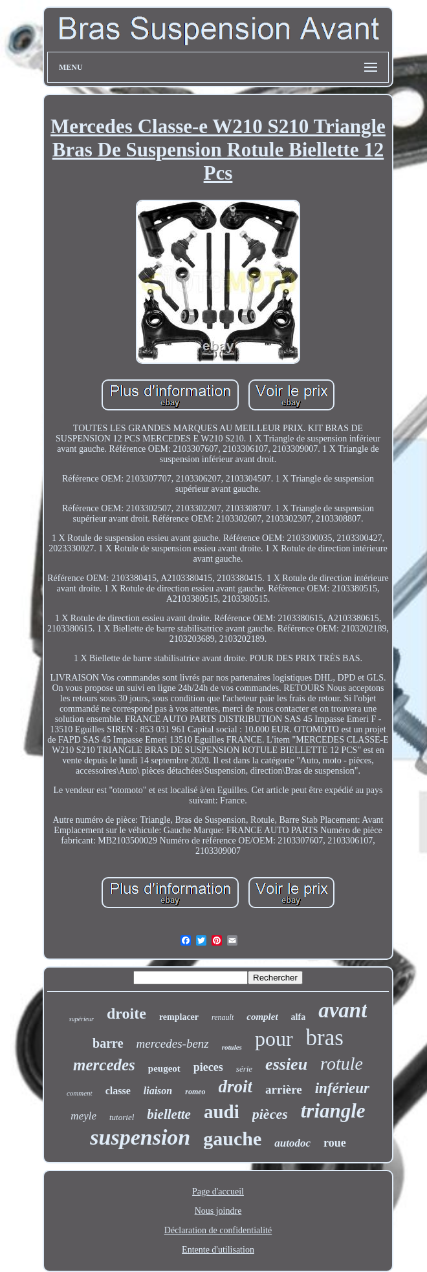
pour (274, 1038)
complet (262, 1017)
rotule (341, 1064)
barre (108, 1043)
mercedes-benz (173, 1043)
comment (80, 1093)
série (244, 1069)
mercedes (104, 1065)
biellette (169, 1114)
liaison (158, 1090)
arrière (283, 1089)
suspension (140, 1137)
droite (126, 1013)
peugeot (164, 1068)
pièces (270, 1114)
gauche (232, 1138)
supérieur (81, 1019)
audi (221, 1111)
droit (236, 1086)
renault (223, 1017)
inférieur (342, 1088)
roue (334, 1142)
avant (342, 1010)
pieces (208, 1067)
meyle (83, 1116)
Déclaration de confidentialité (218, 1230)
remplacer (179, 1017)
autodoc (292, 1143)
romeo (195, 1091)
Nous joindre (218, 1211)
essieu (286, 1064)
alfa (298, 1017)
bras (325, 1037)
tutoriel (121, 1117)
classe (118, 1090)
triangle (333, 1110)
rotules (232, 1047)
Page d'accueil (218, 1191)
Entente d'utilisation (218, 1250)
